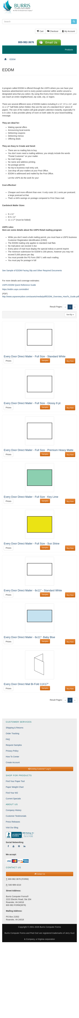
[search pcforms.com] (74, 21)
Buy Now (70, 361)
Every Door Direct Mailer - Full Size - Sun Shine (31, 543)
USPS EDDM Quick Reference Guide (19, 285)
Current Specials (13, 798)
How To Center (12, 756)
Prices (8, 361)
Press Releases (13, 822)
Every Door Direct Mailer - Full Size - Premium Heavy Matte (38, 450)
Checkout (52, 31)
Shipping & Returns (14, 728)
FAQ (8, 739)
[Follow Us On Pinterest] (19, 846)
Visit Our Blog (12, 827)
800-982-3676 (26, 42)
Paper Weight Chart (15, 787)
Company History (13, 810)
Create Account (13, 762)
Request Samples (14, 745)
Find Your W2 (12, 793)
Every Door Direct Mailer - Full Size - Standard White (35, 356)
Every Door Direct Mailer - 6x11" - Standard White (33, 590)
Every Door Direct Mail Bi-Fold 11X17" (26, 684)
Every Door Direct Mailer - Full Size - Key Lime (31, 496)
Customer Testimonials (16, 816)
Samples (45, 360)
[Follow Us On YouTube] (13, 846)
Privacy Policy (12, 751)
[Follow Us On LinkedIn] (24, 846)
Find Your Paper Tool (15, 781)
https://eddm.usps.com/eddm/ (15, 289)
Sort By (70, 315)
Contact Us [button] (39, 874)
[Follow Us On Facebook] (8, 846)
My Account (68, 31)
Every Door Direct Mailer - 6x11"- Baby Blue (29, 637)
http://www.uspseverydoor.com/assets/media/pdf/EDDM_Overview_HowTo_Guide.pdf (40, 296)
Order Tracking (12, 733)
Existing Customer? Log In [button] (39, 769)
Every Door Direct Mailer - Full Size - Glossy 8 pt (32, 403)
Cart (40, 31)
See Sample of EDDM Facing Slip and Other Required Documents (32, 270)
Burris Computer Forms (50, 927)
